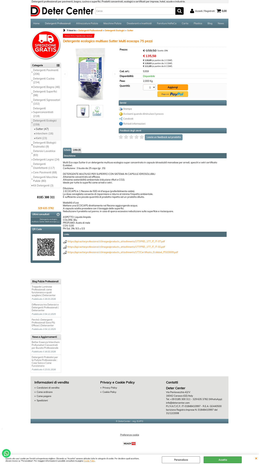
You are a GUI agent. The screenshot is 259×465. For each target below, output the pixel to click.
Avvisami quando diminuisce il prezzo (143, 113)
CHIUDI (256, 458)
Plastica (198, 23)
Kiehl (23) (41, 138)
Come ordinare (45, 392)
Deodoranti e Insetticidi (139, 23)
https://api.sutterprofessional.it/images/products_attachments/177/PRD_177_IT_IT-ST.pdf (116, 241)
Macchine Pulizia (112, 23)
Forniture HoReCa (166, 23)
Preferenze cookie (129, 434)
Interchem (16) (44, 133)
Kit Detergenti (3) (43, 185)
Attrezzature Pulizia (87, 23)
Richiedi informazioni (134, 123)
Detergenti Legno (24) (46, 159)
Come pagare (44, 396)
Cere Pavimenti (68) (45, 172)
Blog (210, 23)
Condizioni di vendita (48, 387)
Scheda (67, 150)
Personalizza (181, 459)
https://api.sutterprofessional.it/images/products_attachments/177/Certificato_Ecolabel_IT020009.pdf (123, 252)
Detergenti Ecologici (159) (44, 122)
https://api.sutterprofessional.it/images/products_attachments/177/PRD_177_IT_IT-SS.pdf (116, 246)
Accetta (223, 459)
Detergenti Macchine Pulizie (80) (45, 179)
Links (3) (77, 150)
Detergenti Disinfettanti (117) (44, 165)
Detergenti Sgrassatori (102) (46, 101)
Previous (65, 74)
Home (36, 23)
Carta (185, 23)
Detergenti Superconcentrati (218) (43, 112)
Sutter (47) (42, 129)
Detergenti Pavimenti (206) (45, 72)
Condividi (128, 118)
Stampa (127, 108)
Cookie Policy (89, 461)
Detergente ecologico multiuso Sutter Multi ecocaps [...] (45, 220)
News (221, 23)
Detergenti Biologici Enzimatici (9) (44, 144)
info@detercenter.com (178, 402)
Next (114, 74)
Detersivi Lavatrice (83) (44, 152)
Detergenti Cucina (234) (43, 80)
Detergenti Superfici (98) (45, 93)
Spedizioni (42, 400)
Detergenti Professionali (58, 23)
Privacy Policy (110, 387)
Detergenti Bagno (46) (46, 87)
